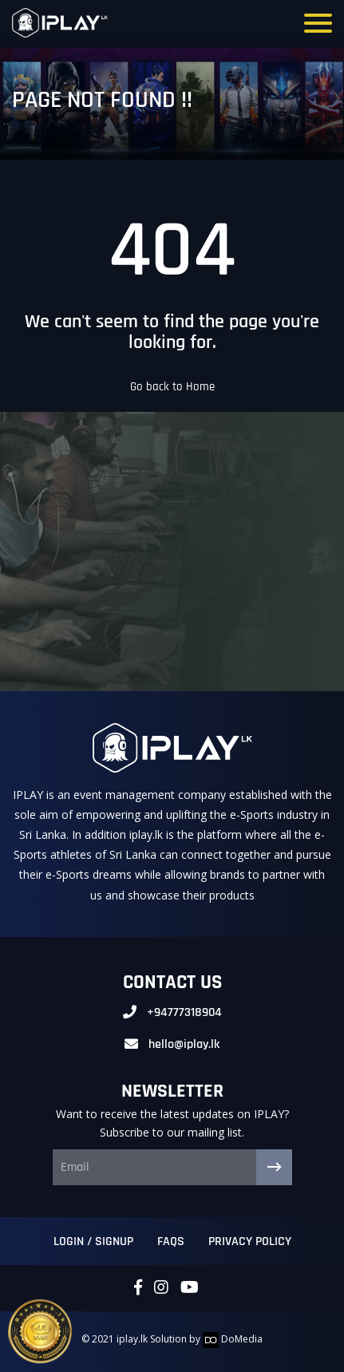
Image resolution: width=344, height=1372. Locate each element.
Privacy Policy (249, 1241)
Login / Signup (93, 1241)
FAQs (170, 1241)
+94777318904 (184, 1012)
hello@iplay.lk (183, 1044)
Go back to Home (172, 386)
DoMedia (233, 1339)
